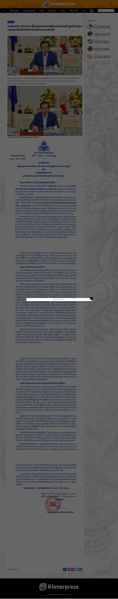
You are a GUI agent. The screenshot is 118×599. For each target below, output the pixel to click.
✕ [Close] (91, 298)
